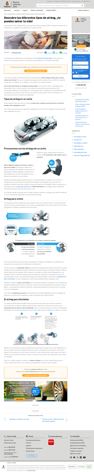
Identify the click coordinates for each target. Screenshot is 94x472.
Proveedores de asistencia (33, 441)
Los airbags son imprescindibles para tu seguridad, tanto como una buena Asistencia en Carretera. (36, 67)
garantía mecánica (24, 187)
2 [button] (33, 121)
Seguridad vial (78, 146)
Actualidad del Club (80, 152)
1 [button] (44, 122)
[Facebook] (74, 457)
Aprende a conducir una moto (19, 420)
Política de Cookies (31, 470)
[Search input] (59, 5)
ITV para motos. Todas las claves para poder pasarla (53, 421)
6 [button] (34, 128)
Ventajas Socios (86, 1)
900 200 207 (81, 85)
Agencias (28, 446)
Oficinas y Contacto (66, 1)
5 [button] (45, 126)
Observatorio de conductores (78, 446)
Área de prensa (76, 1)
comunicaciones (81, 70)
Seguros (25, 10)
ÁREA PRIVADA (31, 456)
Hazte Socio (7, 10)
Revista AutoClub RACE (76, 441)
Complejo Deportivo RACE (77, 443)
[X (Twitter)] (77, 457)
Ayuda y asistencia (83, 10)
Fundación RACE (51, 10)
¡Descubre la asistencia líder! (35, 71)
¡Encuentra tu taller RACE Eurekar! (36, 376)
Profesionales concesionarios (34, 449)
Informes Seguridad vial (82, 155)
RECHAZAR (81, 466)
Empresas (56, 1)
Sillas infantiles (79, 149)
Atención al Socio (9, 441)
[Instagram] (71, 457)
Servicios (16, 10)
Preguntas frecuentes (10, 443)
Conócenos (49, 1)
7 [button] (45, 118)
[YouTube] (84, 458)
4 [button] (30, 121)
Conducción (77, 140)
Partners (28, 443)
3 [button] (42, 127)
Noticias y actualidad (37, 10)
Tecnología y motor (16, 52)
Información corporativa (76, 449)
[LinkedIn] (81, 457)
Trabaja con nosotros (76, 452)
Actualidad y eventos (80, 143)
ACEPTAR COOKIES (89, 466)
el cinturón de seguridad (44, 58)
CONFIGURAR (73, 467)
